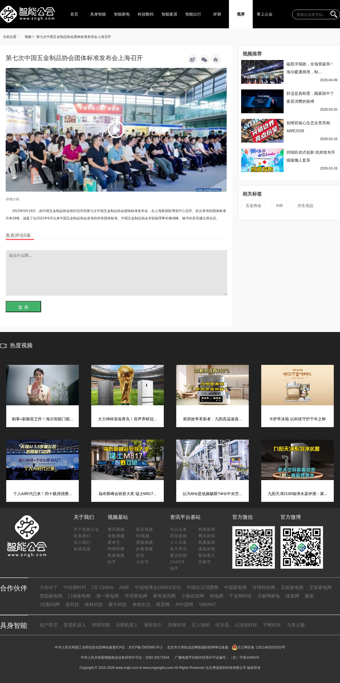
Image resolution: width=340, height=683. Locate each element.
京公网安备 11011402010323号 (258, 647)
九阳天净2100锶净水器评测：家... (298, 493)
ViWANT (207, 604)
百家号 (204, 562)
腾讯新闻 (206, 536)
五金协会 (254, 205)
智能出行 (193, 14)
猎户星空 (49, 624)
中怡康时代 (74, 587)
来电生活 (141, 604)
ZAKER (177, 562)
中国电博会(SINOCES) (158, 587)
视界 (241, 14)
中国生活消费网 (202, 587)
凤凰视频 (116, 555)
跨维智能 (101, 624)
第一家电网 (107, 596)
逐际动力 (153, 624)
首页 (74, 14)
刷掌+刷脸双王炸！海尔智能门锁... (42, 419)
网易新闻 (206, 529)
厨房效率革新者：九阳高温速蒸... (212, 419)
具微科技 (177, 624)
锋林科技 (94, 604)
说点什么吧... (116, 273)
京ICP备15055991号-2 (145, 647)
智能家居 (169, 14)
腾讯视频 (116, 529)
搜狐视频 (144, 542)
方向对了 (49, 587)
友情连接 (82, 549)
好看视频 (144, 549)
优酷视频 (116, 536)
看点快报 (178, 555)
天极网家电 (268, 596)
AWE (124, 587)
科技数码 (146, 14)
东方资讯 (178, 549)
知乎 (174, 568)
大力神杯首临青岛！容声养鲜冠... (127, 419)
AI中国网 (184, 604)
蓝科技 (72, 604)
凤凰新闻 (206, 542)
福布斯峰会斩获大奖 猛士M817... (128, 493)
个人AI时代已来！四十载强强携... (42, 493)
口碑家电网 (79, 596)
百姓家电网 (292, 587)
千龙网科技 (240, 596)
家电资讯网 (164, 596)
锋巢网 (292, 596)
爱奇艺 (114, 542)
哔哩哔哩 (116, 549)
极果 (309, 596)
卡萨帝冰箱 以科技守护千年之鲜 (297, 419)
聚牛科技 (118, 604)
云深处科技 (246, 624)
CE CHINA (102, 587)
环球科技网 (263, 587)
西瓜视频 (144, 529)
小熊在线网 (192, 596)
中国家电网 (235, 587)
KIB (279, 205)
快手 (112, 562)
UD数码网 (50, 604)
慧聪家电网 (51, 596)
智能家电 (122, 14)
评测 (217, 14)
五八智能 (201, 624)
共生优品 (305, 205)
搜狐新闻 (206, 549)
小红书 (142, 562)
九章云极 (296, 624)
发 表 (23, 307)
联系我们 (82, 536)
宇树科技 (272, 624)
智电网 (216, 596)
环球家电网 (136, 596)
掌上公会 (265, 14)
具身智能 (98, 14)
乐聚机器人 (127, 624)
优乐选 (222, 624)
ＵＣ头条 (178, 542)
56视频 (143, 536)
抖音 (140, 555)
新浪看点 (206, 555)
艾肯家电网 (320, 587)
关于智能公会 (86, 529)
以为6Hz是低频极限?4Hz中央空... (212, 493)
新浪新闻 (178, 536)
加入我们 (82, 542)
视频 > (29, 37)
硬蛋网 (163, 604)
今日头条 (178, 529)
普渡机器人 (74, 624)
